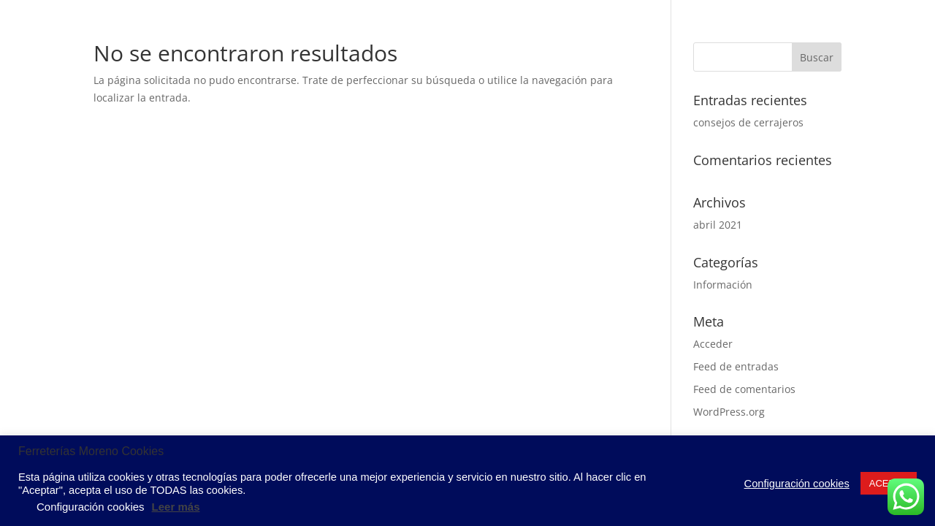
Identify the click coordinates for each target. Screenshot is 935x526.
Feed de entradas (736, 366)
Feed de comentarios (744, 389)
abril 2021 (717, 225)
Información (722, 284)
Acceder (713, 344)
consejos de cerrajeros (748, 122)
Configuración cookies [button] (797, 483)
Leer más (176, 506)
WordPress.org (729, 412)
